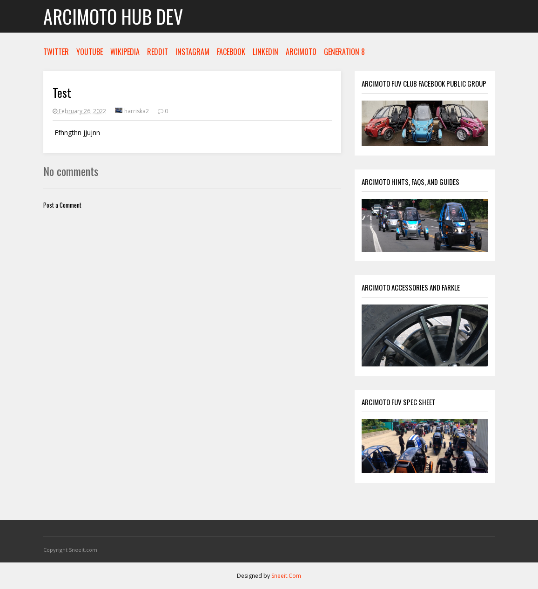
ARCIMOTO (301, 51)
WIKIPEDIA (125, 51)
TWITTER (56, 51)
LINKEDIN (265, 51)
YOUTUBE (89, 51)
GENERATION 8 (344, 51)
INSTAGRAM (192, 51)
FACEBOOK (231, 51)
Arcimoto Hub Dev (113, 16)
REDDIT (157, 51)
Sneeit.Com (286, 576)
